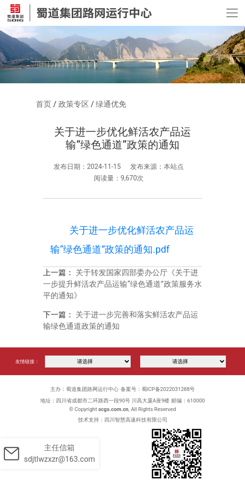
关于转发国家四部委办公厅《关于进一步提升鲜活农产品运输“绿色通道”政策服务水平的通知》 (122, 284)
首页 (43, 104)
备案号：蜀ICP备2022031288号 (158, 389)
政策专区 (73, 104)
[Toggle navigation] (232, 13)
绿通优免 (111, 104)
